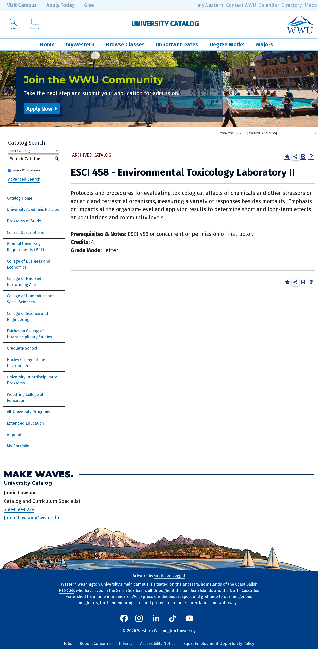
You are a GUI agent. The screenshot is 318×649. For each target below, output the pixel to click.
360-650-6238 (19, 509)
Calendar (269, 5)
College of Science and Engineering (27, 316)
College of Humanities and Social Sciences (31, 299)
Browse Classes (125, 44)
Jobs (68, 643)
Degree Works (227, 44)
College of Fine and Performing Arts (24, 281)
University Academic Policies (33, 209)
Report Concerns (95, 643)
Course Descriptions (25, 232)
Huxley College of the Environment (26, 362)
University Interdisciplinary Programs (32, 380)
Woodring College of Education (25, 397)
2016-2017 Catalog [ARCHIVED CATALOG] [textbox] (248, 133)
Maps (311, 5)
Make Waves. (39, 474)
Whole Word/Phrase (26, 170)
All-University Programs (28, 412)
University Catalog (165, 24)
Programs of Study (24, 221)
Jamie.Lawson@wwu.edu (31, 518)
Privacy (125, 643)
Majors (264, 44)
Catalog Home (19, 198)
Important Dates (177, 44)
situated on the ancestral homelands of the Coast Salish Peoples (158, 587)
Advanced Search (24, 179)
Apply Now (39, 108)
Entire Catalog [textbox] (20, 151)
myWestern (210, 5)
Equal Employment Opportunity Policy (218, 643)
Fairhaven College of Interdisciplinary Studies (29, 334)
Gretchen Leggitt (169, 575)
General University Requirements (23, 246)
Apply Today (57, 5)
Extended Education (25, 423)
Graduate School (22, 348)
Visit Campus (18, 5)
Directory (291, 5)
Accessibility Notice (158, 643)
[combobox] (268, 133)
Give (85, 5)
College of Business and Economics (28, 264)
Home (47, 44)
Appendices (18, 434)
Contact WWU (241, 5)
